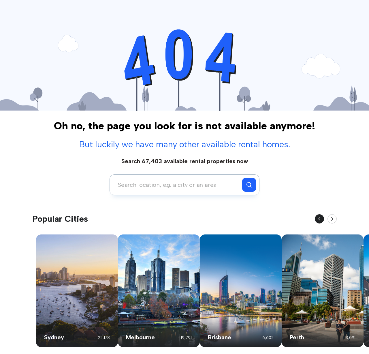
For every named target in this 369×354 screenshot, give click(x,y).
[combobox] (177, 184)
